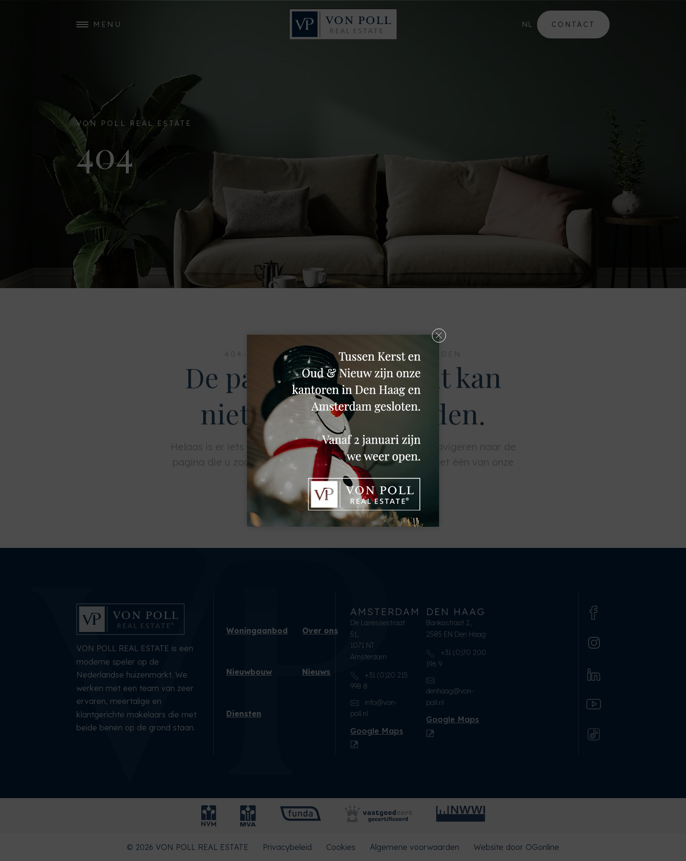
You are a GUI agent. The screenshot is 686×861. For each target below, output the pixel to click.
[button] (439, 334)
